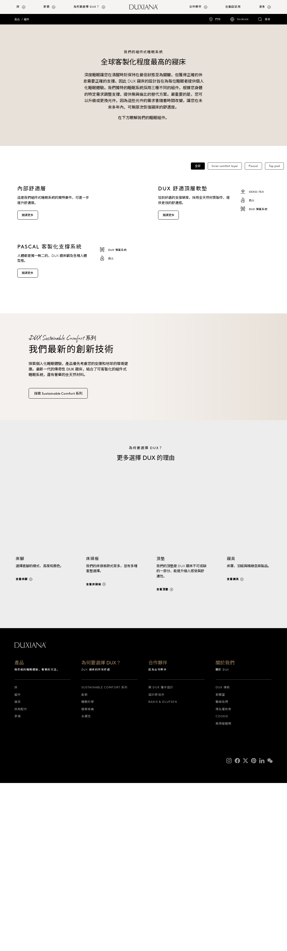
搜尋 (267, 19)
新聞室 (220, 875)
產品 (17, 19)
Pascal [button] (253, 166)
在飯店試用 (233, 6)
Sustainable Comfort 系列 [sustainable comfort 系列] (104, 868)
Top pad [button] (274, 166)
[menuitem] (27, 7)
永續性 (86, 897)
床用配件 (20, 890)
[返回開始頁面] (143, 7)
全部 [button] (198, 166)
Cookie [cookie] (222, 897)
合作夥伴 (157, 843)
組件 (26, 19)
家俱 (17, 897)
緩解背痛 (87, 890)
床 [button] (18, 6)
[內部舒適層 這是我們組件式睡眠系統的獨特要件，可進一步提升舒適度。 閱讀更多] (77, 247)
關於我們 (225, 843)
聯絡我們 (222, 882)
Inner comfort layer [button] (225, 166)
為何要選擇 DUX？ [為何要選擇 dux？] (101, 843)
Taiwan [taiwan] (243, 19)
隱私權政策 (224, 890)
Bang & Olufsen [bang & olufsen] (162, 882)
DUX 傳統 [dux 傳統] (223, 868)
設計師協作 (156, 875)
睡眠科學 (87, 882)
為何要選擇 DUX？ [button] (87, 6)
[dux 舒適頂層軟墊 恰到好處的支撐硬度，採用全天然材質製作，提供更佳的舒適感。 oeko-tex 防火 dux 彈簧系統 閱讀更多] (218, 247)
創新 (84, 875)
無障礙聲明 (224, 904)
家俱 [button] (46, 6)
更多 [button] (262, 6)
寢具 (17, 882)
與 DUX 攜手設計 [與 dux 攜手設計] (160, 868)
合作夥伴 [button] (195, 6)
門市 (218, 19)
